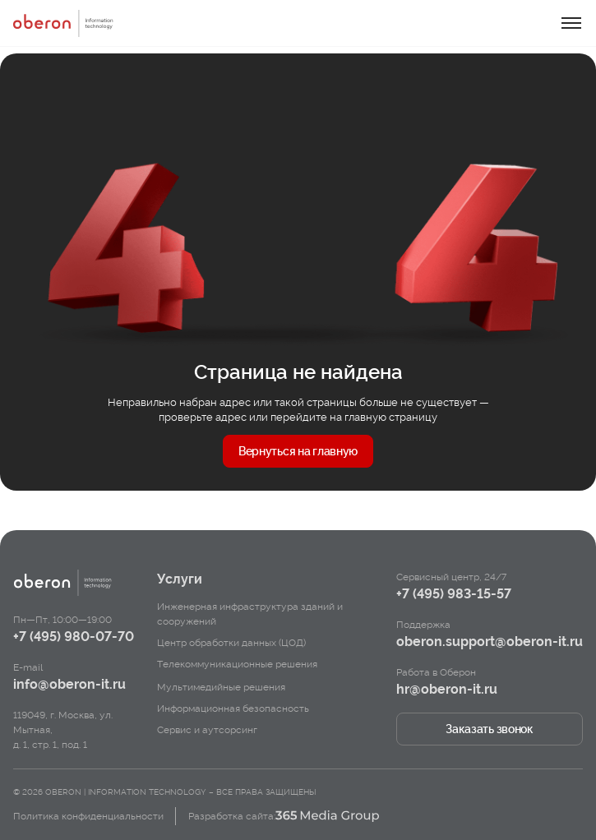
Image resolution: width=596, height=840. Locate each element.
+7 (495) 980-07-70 (73, 636)
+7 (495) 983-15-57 (453, 594)
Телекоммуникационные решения (237, 664)
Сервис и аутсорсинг (207, 730)
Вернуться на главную (298, 451)
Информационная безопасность (233, 708)
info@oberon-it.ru (69, 684)
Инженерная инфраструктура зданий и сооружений (250, 614)
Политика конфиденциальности (88, 816)
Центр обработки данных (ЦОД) (231, 642)
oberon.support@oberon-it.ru (489, 641)
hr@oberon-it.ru (446, 689)
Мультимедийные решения (221, 687)
